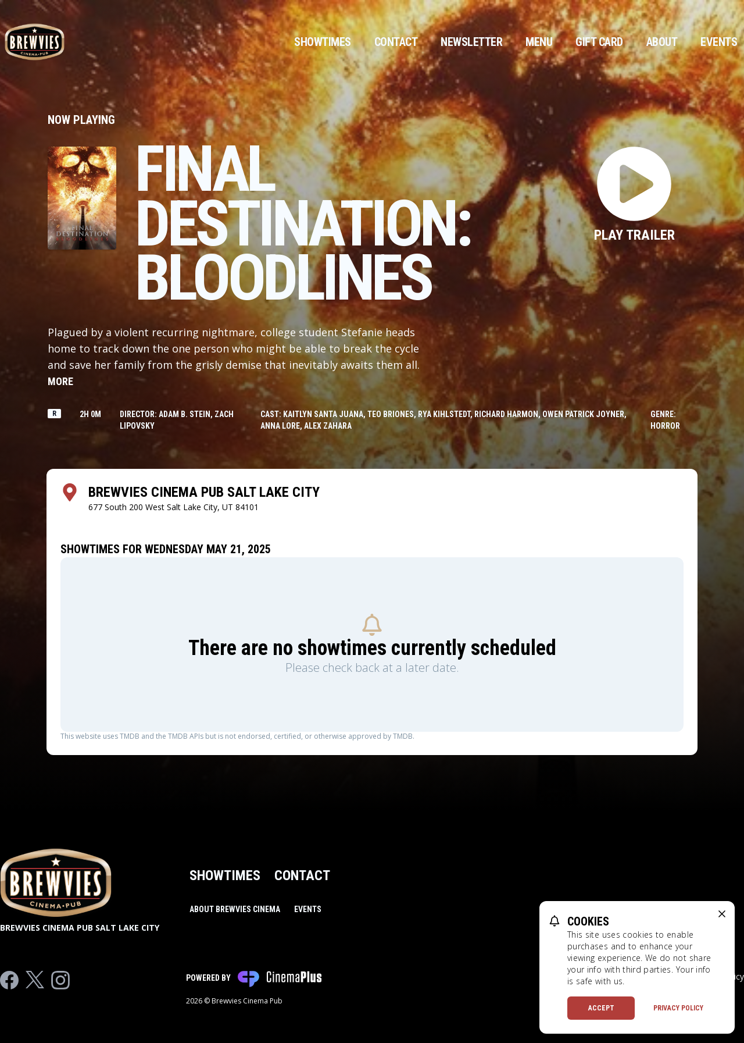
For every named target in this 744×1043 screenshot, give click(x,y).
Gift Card (599, 42)
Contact (396, 42)
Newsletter (471, 42)
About (662, 42)
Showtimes (322, 42)
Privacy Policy (678, 1008)
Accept (601, 1008)
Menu (538, 42)
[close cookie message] (722, 914)
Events (718, 42)
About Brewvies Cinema (234, 909)
